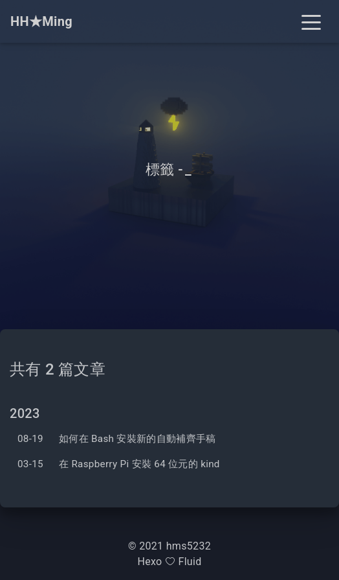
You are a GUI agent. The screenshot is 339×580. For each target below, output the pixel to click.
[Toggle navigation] (311, 21)
